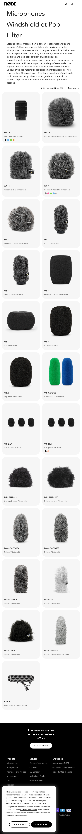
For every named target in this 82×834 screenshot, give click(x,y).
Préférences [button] (20, 824)
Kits (8, 780)
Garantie (33, 767)
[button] (71, 4)
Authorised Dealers (38, 776)
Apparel (10, 785)
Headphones (12, 767)
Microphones (12, 763)
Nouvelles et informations (63, 767)
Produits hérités (36, 780)
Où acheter (35, 772)
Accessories (12, 776)
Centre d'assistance (38, 763)
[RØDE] (10, 4)
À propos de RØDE (60, 763)
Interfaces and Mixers (16, 772)
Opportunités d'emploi (62, 772)
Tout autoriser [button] (41, 824)
